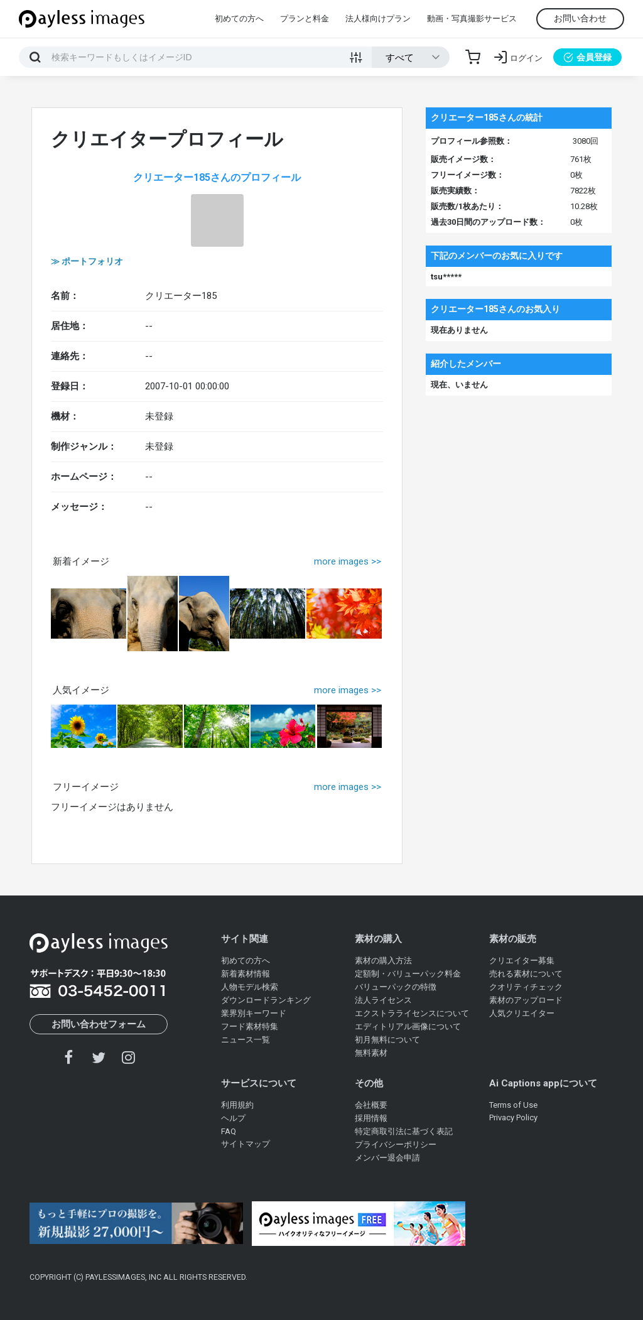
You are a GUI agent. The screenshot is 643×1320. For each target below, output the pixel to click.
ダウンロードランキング (266, 1000)
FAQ (228, 1131)
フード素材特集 (249, 1026)
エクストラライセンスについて (412, 1013)
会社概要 (371, 1105)
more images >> (347, 561)
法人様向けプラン (378, 18)
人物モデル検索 (249, 987)
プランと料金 (304, 18)
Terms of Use (513, 1105)
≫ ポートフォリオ (87, 261)
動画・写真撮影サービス (472, 18)
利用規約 (237, 1105)
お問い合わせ (580, 18)
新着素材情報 (245, 973)
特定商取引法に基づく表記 (404, 1131)
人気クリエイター (521, 1013)
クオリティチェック (526, 987)
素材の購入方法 (383, 960)
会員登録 (587, 57)
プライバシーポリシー (395, 1144)
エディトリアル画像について (408, 1026)
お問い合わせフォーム (98, 1024)
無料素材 (371, 1053)
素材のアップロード (526, 1000)
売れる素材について (526, 973)
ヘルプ (233, 1118)
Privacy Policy (513, 1117)
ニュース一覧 (245, 1039)
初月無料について (387, 1039)
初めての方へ (239, 18)
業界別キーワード (253, 1013)
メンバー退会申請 (387, 1157)
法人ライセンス (383, 1000)
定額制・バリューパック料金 (408, 973)
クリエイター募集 (521, 960)
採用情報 (371, 1118)
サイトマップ (245, 1144)
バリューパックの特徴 (395, 987)
